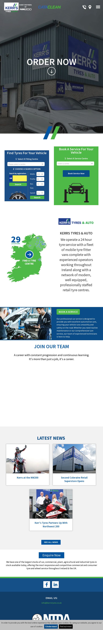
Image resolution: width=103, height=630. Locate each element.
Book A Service (68, 311)
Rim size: (32, 185)
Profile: (33, 179)
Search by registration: (17, 173)
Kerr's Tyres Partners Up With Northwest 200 (51, 524)
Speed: (32, 192)
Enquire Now (52, 555)
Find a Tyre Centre (29, 262)
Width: (32, 174)
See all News (51, 542)
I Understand (51, 626)
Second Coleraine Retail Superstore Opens (74, 479)
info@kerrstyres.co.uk (51, 602)
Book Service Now (76, 173)
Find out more (66, 626)
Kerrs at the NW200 (27, 477)
